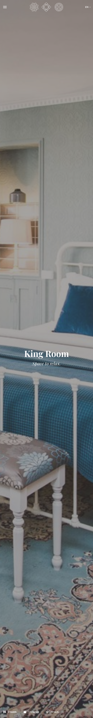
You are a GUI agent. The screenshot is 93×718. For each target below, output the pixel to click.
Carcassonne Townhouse (46, 7)
